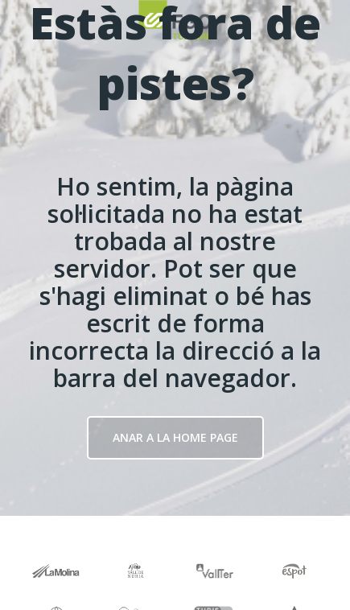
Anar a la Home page (175, 437)
